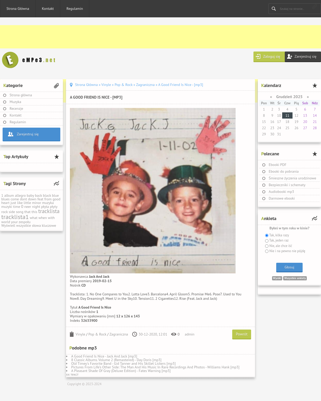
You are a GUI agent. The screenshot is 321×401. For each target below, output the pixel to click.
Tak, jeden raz (278, 240)
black (47, 195)
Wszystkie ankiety (295, 278)
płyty (53, 206)
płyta (45, 206)
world (5, 222)
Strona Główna (17, 8)
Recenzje (16, 108)
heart (5, 202)
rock (4, 211)
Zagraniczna (119, 334)
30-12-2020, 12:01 (153, 334)
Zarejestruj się (305, 56)
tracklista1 (15, 217)
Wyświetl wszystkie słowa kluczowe (28, 225)
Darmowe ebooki (282, 198)
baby (30, 195)
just (13, 202)
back (38, 195)
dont (23, 199)
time (16, 206)
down (32, 199)
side (12, 211)
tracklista (49, 211)
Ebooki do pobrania (284, 171)
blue (55, 195)
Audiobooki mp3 (281, 191)
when (42, 217)
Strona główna (21, 95)
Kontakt (48, 8)
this (34, 211)
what (34, 217)
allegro (20, 195)
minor (36, 202)
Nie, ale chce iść (280, 246)
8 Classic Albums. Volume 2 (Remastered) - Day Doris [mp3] (116, 360)
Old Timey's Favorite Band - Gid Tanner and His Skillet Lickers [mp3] (123, 363)
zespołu (25, 222)
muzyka (48, 202)
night (36, 206)
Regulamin (75, 8)
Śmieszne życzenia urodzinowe (292, 178)
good (56, 199)
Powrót (241, 334)
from (48, 199)
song (20, 211)
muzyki (6, 206)
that (27, 211)
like (20, 202)
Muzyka (15, 101)
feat (40, 199)
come (15, 199)
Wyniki (277, 278)
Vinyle (80, 334)
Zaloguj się (271, 56)
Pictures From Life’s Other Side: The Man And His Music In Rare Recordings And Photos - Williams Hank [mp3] (155, 367)
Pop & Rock (97, 334)
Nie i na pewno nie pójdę (286, 251)
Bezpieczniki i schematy (287, 185)
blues (5, 199)
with (51, 217)
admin (189, 334)
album (9, 195)
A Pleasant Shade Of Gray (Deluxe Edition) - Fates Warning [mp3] (121, 370)
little (27, 202)
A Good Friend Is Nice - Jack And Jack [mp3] (104, 356)
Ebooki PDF (278, 164)
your (14, 222)
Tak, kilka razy (278, 235)
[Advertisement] (155, 36)
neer (27, 206)
